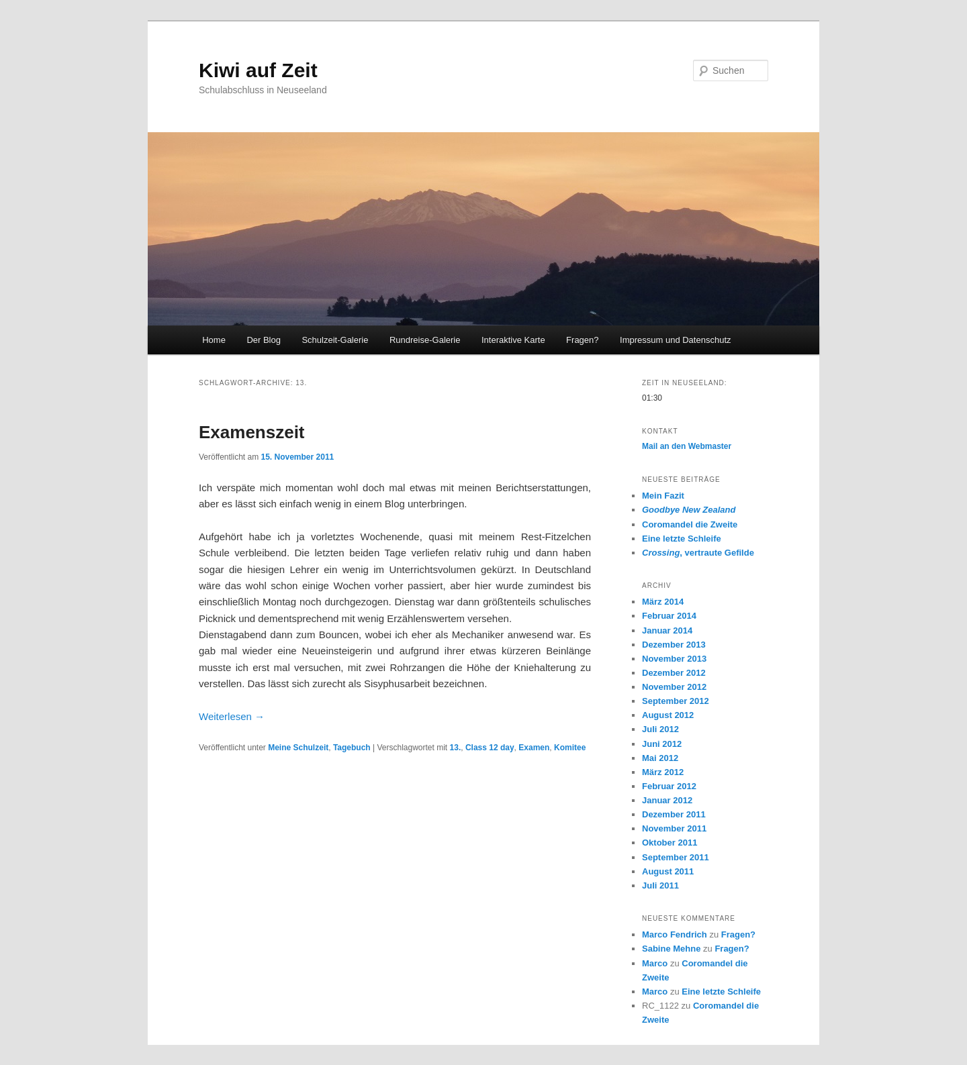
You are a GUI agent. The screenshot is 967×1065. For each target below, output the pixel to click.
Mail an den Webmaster (686, 446)
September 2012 (675, 701)
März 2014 (663, 602)
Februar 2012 (669, 786)
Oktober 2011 (669, 843)
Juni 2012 (662, 744)
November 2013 (674, 659)
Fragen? (582, 340)
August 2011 (668, 871)
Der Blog (263, 340)
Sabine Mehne (671, 949)
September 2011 (675, 857)
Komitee (570, 747)
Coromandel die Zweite (689, 524)
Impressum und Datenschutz (675, 340)
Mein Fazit (663, 496)
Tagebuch (352, 747)
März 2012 (663, 772)
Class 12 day (489, 747)
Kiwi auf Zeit (258, 70)
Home (214, 340)
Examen (533, 747)
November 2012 (674, 687)
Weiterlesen (232, 716)
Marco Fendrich (674, 934)
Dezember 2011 (674, 814)
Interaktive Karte (513, 340)
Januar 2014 (667, 630)
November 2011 (674, 828)
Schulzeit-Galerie (335, 340)
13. (455, 747)
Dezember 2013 (674, 645)
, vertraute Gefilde (698, 553)
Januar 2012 (667, 800)
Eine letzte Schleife (681, 539)
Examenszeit (252, 432)
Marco (654, 963)
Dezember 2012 (674, 673)
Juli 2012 (660, 729)
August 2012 (668, 715)
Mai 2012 (660, 758)
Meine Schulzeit (298, 747)
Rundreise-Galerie (425, 340)
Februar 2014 (669, 616)
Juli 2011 (660, 885)
